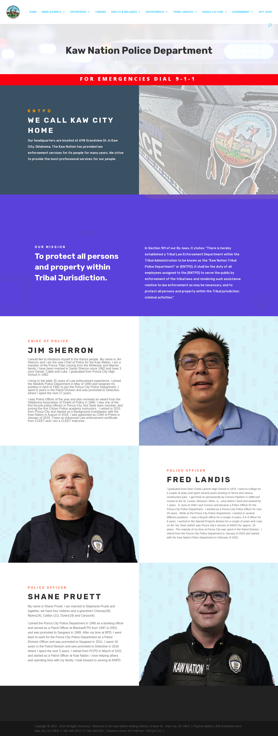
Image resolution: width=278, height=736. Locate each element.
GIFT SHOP (265, 11)
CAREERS (100, 11)
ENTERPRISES (78, 11)
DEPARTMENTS (155, 11)
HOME (33, 11)
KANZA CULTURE (213, 11)
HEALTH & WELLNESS (124, 11)
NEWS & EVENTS (51, 11)
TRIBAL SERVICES (183, 11)
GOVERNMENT (241, 11)
